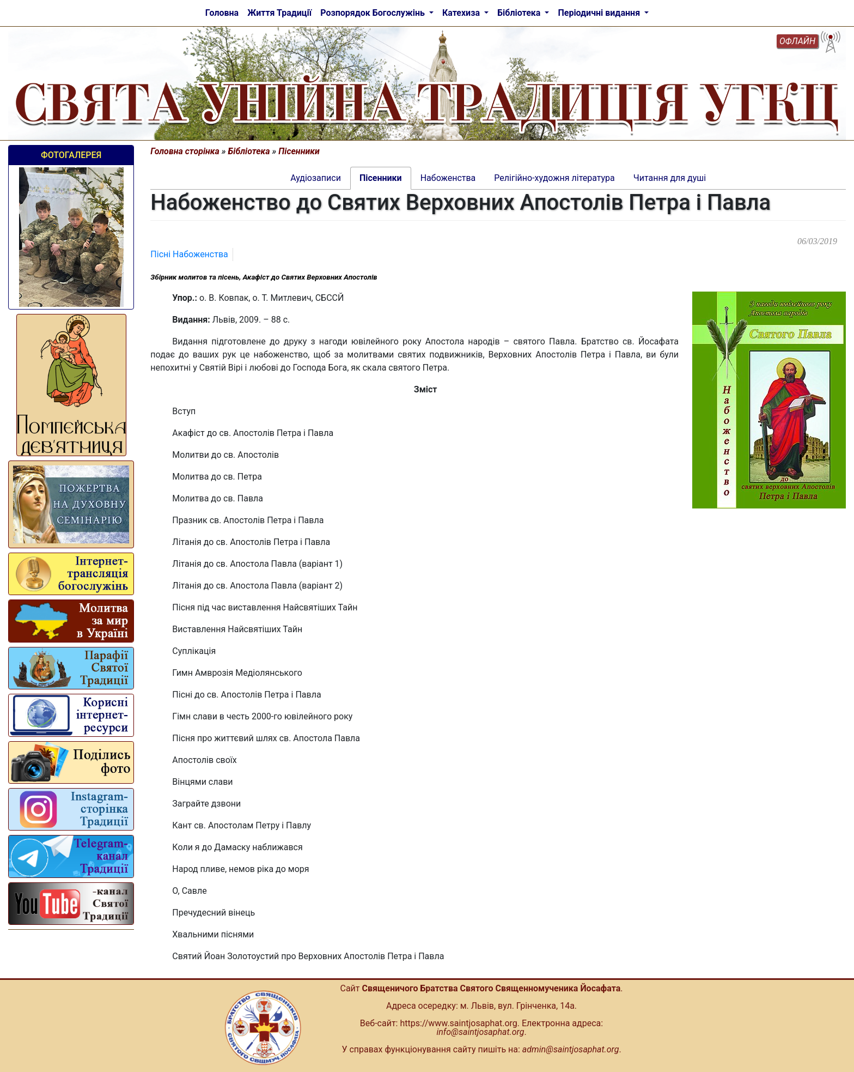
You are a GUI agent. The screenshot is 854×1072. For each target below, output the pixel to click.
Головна (222, 13)
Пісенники (298, 151)
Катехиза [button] (462, 13)
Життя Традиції (279, 13)
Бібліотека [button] (519, 13)
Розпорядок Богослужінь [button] (373, 13)
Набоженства (200, 254)
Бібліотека (249, 151)
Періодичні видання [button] (600, 13)
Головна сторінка (184, 151)
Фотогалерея (71, 155)
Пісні (161, 254)
